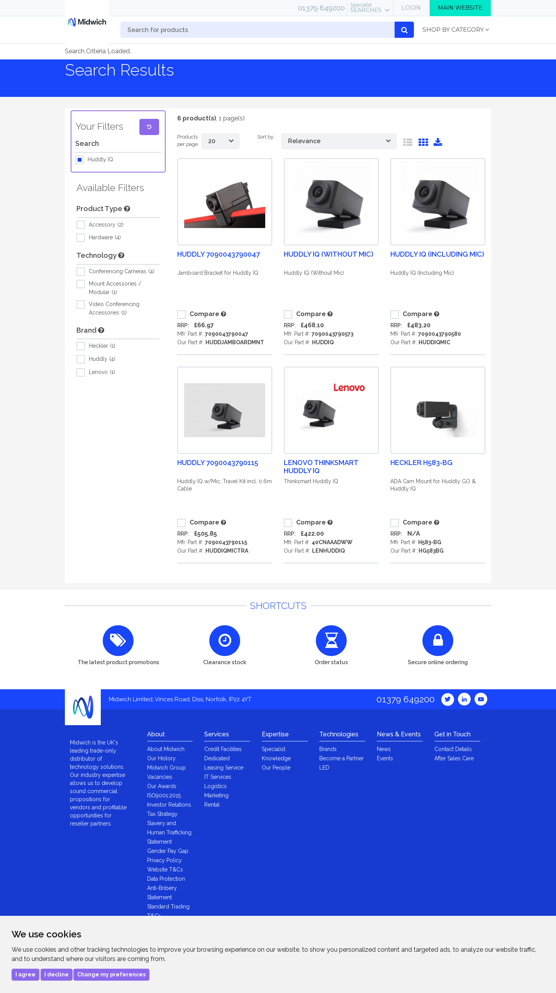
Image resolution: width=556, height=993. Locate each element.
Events (385, 758)
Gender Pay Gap (167, 851)
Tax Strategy (162, 814)
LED (324, 768)
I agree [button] (25, 974)
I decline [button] (56, 974)
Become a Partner (341, 758)
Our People (276, 768)
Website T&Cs (165, 869)
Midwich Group (166, 768)
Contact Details (453, 749)
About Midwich (166, 749)
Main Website (460, 7)
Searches (365, 8)
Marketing (216, 795)
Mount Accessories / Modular (115, 287)
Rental (212, 805)
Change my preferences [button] (111, 974)
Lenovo (102, 372)
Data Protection (166, 879)
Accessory (106, 225)
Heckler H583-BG (421, 462)
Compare (198, 314)
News (384, 749)
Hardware (105, 237)
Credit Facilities (223, 749)
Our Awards (161, 786)
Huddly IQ (100, 160)
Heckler (102, 346)
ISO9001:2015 (164, 795)
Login (411, 7)
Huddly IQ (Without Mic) (328, 254)
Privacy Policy (164, 860)
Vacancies (159, 777)
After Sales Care (454, 758)
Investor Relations (169, 805)
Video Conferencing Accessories (114, 308)
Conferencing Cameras (121, 271)
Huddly (102, 359)
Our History (161, 758)
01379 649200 (321, 7)
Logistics (215, 786)
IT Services (217, 777)
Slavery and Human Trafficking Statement (169, 832)
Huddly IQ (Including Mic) (437, 254)
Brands (328, 749)
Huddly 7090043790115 (217, 462)
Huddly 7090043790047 (218, 254)
